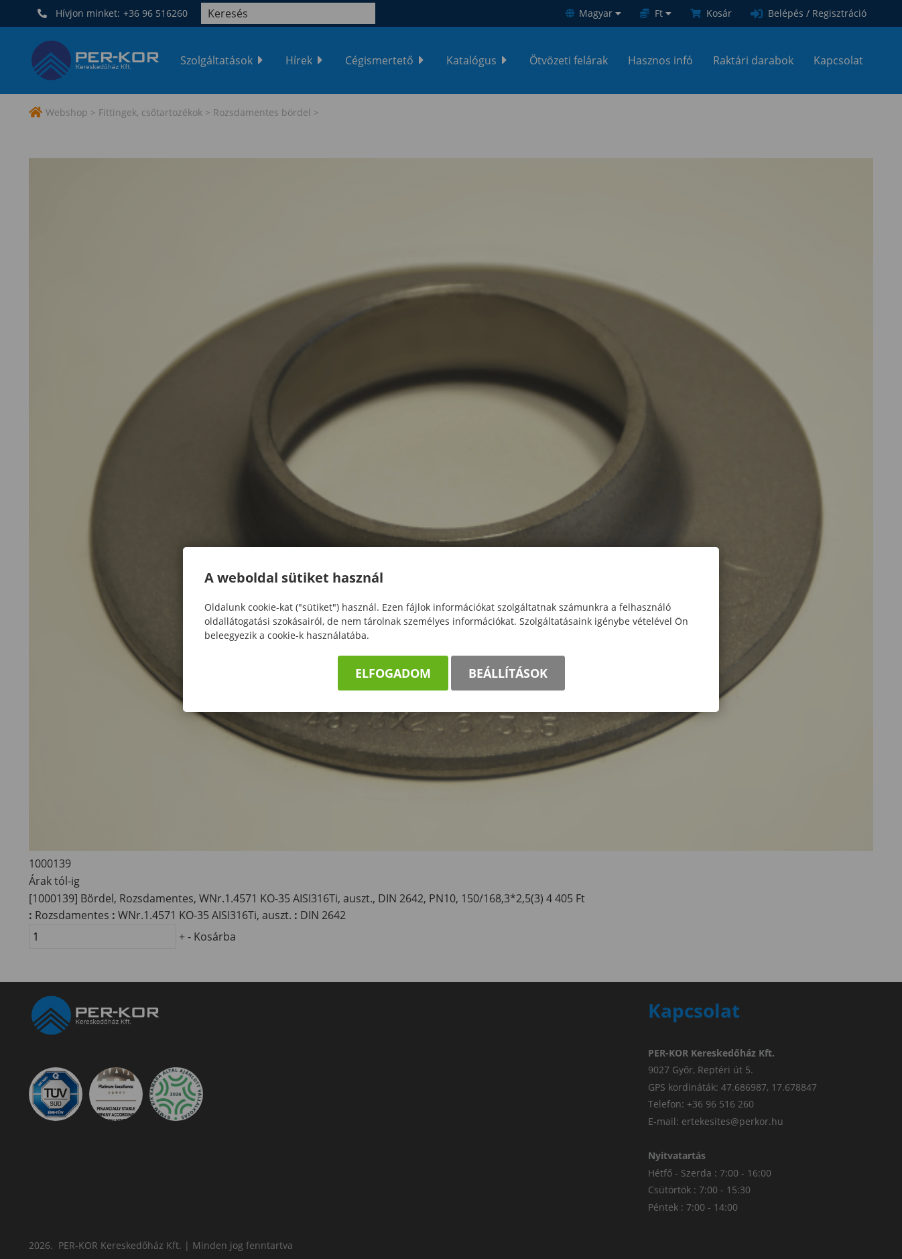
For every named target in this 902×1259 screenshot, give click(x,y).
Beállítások (507, 673)
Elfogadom (393, 673)
